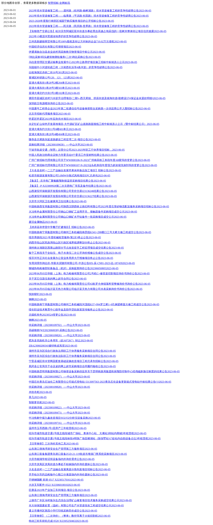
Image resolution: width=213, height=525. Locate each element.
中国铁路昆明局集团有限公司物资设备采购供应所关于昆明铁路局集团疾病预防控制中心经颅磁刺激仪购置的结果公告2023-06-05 (104, 371)
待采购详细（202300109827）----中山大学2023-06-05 (59, 376)
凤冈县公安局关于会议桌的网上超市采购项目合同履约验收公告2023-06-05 (72, 366)
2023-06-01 (9, 10)
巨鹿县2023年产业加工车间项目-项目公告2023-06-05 (59, 490)
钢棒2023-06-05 (38, 299)
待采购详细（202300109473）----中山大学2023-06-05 (59, 412)
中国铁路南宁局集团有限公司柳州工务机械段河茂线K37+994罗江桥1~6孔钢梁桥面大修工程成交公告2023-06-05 (94, 304)
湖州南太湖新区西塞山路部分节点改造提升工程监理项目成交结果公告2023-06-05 (76, 247)
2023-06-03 (9, 18)
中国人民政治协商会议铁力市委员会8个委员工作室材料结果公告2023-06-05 (73, 154)
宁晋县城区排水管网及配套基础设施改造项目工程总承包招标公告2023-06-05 (73, 361)
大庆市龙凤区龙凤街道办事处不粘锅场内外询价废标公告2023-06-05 (68, 464)
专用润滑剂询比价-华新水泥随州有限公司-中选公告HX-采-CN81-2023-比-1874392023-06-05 (82, 263)
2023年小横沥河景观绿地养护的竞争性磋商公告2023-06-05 (63, 36)
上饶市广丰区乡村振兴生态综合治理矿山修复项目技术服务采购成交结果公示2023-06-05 (80, 500)
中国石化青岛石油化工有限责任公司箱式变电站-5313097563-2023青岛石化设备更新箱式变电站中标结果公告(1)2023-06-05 (100, 381)
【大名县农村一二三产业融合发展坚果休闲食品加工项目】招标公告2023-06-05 (75, 170)
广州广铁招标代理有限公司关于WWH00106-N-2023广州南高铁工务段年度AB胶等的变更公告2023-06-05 (89, 160)
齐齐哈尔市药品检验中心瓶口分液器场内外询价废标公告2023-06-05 (68, 474)
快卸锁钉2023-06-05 (40, 294)
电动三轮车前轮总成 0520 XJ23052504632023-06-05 (58, 521)
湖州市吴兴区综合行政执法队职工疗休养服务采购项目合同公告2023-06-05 (72, 356)
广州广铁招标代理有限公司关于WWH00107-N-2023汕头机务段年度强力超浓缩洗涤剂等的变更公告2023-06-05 (93, 165)
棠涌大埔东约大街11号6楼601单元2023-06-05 (55, 129)
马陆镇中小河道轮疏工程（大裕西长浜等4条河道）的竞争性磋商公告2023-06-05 (75, 67)
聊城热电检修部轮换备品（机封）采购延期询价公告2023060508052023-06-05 (73, 268)
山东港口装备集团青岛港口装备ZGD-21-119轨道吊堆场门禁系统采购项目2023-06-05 (78, 453)
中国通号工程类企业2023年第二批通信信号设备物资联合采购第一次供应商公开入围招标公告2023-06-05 (89, 108)
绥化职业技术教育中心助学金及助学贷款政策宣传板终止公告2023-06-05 (71, 309)
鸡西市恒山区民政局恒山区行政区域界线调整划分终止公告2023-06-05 (69, 242)
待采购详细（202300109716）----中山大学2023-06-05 (59, 423)
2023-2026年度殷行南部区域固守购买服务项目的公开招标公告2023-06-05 (71, 20)
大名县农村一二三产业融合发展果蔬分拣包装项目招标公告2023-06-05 (69, 469)
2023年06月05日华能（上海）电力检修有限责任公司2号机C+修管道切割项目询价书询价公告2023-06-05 (89, 273)
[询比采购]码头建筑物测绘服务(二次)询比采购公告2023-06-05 (65, 57)
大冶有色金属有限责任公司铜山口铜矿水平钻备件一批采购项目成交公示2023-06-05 (77, 216)
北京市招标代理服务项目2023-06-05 (50, 113)
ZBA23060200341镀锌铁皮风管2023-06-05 (53, 345)
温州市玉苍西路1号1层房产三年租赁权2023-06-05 (58, 428)
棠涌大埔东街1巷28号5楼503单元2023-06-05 (54, 87)
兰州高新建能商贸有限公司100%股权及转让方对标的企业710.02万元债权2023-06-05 (78, 41)
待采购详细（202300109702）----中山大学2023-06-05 (59, 325)
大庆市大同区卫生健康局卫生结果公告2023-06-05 (58, 201)
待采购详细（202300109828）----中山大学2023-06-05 (59, 386)
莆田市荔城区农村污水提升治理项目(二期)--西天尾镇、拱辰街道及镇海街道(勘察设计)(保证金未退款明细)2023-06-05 (97, 98)
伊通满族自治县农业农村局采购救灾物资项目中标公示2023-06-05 (67, 51)
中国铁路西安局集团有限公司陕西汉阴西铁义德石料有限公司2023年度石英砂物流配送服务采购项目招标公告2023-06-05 (99, 206)
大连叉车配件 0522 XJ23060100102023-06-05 (54, 484)
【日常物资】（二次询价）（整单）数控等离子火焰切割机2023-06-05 (69, 515)
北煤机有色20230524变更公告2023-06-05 (52, 314)
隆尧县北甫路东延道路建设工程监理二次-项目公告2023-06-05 (65, 139)
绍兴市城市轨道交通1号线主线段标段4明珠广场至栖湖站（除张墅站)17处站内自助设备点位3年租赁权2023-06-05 (95, 438)
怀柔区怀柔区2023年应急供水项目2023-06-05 (55, 118)
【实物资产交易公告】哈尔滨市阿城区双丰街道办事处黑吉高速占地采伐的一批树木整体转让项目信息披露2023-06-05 (97, 31)
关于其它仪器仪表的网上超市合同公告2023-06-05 (58, 278)
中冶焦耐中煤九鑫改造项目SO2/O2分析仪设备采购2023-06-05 (65, 417)
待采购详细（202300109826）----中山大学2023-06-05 (59, 335)
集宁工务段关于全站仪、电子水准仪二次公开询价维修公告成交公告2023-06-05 (75, 252)
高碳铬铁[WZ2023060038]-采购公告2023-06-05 (56, 330)
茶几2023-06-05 (38, 397)
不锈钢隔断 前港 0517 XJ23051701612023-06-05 (56, 479)
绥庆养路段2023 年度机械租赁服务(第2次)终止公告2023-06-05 (65, 237)
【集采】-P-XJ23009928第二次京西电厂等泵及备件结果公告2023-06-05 (70, 185)
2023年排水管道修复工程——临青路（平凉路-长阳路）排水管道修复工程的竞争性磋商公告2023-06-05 (89, 15)
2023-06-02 (9, 14)
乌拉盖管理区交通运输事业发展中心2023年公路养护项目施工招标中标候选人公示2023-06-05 (83, 62)
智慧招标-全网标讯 (59, 2)
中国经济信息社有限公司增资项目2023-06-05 (55, 46)
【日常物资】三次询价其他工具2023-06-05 (54, 443)
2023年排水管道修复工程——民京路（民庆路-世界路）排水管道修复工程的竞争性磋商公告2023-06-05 (89, 26)
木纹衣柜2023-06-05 (40, 392)
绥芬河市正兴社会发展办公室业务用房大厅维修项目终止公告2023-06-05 (71, 258)
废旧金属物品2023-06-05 (43, 222)
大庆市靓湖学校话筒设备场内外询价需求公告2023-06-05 (62, 459)
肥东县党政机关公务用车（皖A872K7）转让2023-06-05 (61, 340)
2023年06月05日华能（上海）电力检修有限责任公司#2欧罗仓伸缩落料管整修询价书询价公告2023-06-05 (89, 283)
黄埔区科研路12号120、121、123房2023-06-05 (56, 77)
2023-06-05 (9, 26)
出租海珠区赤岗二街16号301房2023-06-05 (53, 72)
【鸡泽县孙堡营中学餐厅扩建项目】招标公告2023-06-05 (62, 227)
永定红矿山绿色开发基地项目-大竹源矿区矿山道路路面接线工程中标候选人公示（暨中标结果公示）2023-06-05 (94, 124)
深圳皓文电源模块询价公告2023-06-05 (51, 103)
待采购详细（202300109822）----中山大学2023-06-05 (59, 407)
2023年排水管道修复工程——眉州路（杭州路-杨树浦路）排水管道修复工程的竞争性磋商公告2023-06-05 (90, 10)
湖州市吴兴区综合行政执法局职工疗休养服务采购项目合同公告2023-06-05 (72, 350)
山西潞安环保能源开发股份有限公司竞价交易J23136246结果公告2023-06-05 (73, 191)
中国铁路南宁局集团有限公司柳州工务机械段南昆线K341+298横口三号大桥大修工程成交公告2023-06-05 (90, 232)
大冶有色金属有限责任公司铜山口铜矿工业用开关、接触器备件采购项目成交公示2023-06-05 (83, 211)
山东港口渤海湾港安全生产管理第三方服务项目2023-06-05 (63, 448)
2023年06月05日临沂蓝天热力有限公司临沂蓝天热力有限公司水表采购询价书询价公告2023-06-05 (85, 289)
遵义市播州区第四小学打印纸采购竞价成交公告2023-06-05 (63, 510)
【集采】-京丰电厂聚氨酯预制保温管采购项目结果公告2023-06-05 (67, 180)
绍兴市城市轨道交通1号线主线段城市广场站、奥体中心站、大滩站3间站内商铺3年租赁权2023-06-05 (87, 433)
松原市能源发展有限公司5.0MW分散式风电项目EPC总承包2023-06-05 (69, 175)
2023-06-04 (9, 22)
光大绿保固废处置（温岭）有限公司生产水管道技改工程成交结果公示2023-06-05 (76, 505)
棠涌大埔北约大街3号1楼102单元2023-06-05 (54, 93)
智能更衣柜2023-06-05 (42, 402)
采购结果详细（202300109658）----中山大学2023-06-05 (61, 144)
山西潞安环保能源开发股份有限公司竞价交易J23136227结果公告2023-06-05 (73, 196)
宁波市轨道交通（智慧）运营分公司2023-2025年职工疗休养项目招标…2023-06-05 (77, 149)
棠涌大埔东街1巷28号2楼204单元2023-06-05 (54, 82)
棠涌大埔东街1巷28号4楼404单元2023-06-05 (54, 134)
